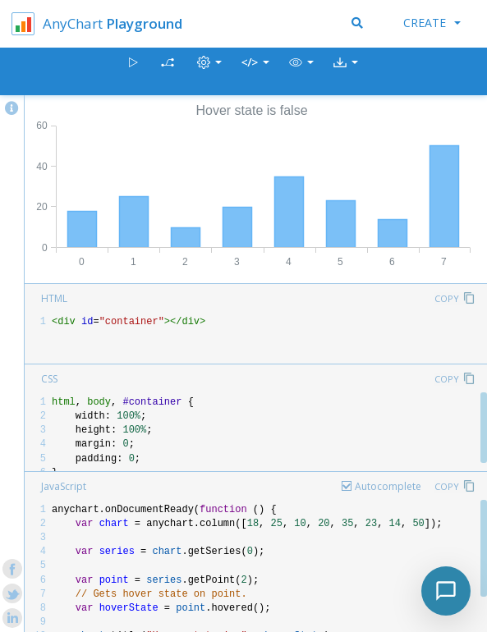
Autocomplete (388, 486)
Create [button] (432, 22)
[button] (301, 71)
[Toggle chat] (446, 591)
